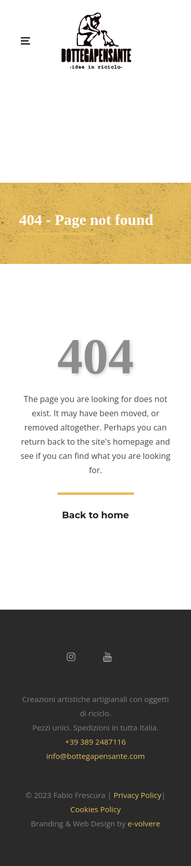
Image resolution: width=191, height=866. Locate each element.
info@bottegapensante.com (95, 756)
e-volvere (143, 823)
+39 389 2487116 (95, 742)
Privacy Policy (137, 795)
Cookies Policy (95, 809)
